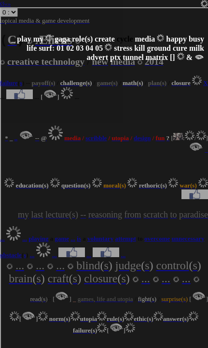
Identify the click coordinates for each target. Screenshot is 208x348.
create (104, 39)
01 (60, 48)
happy (176, 39)
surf (45, 48)
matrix (157, 57)
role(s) (82, 39)
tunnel (133, 57)
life (32, 48)
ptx (115, 57)
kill (139, 48)
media (145, 39)
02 (70, 48)
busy (196, 39)
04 (89, 48)
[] (172, 57)
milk (196, 48)
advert (97, 57)
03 (79, 48)
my (38, 39)
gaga (62, 39)
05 (99, 48)
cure (180, 48)
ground (159, 48)
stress (123, 48)
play (24, 39)
